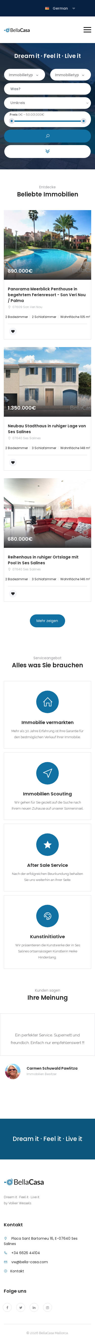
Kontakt (17, 1271)
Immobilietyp (21, 74)
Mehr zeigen (47, 620)
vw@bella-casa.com (29, 1262)
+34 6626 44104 (25, 1252)
